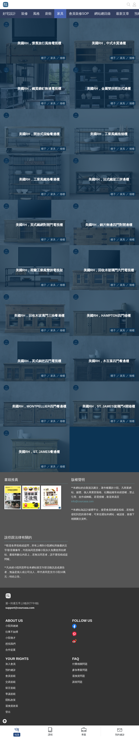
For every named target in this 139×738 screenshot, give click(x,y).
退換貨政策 (11, 705)
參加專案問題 (79, 669)
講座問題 (77, 681)
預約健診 (10, 669)
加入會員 (10, 663)
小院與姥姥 (11, 625)
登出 (7, 711)
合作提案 (10, 649)
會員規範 (10, 675)
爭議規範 (10, 693)
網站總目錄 (102, 13)
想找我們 (10, 643)
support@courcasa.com (19, 607)
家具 (53, 57)
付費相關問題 (79, 663)
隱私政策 (10, 699)
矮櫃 (62, 57)
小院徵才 (10, 637)
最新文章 (122, 13)
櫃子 (43, 57)
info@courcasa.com (82, 501)
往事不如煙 (11, 631)
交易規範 (10, 681)
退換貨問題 (78, 675)
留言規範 (10, 687)
